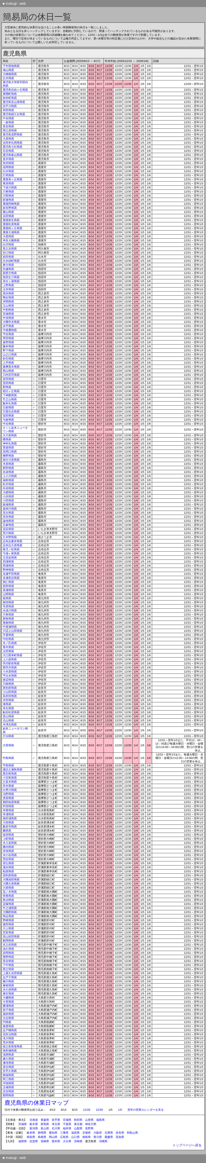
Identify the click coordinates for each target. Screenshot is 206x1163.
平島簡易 (8, 765)
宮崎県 (78, 1141)
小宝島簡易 (10, 777)
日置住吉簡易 (11, 411)
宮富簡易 (8, 932)
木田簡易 (8, 700)
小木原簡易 (10, 671)
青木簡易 (8, 647)
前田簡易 (8, 256)
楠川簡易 (8, 981)
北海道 (34, 1119)
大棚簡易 (8, 997)
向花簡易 (8, 488)
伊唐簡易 (8, 810)
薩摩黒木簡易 (11, 366)
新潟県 (34, 1128)
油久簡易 (8, 948)
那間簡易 (8, 1095)
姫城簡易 (8, 504)
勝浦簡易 (8, 1005)
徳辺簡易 (8, 679)
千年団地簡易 (11, 66)
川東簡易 (8, 191)
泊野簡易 (8, 794)
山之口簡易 (10, 354)
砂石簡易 (8, 358)
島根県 (42, 1137)
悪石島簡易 (10, 773)
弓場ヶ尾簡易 (11, 553)
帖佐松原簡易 (11, 712)
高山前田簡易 (11, 936)
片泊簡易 (8, 736)
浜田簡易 (8, 216)
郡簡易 (7, 387)
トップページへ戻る (187, 1145)
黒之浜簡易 (10, 248)
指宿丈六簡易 (11, 277)
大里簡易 (8, 745)
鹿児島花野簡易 (12, 134)
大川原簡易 (10, 435)
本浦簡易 (8, 814)
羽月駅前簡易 (11, 663)
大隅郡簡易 (10, 912)
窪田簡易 (8, 383)
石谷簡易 (8, 150)
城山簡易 (8, 70)
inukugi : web (14, 3)
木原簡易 (8, 463)
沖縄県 (103, 1141)
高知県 (120, 1137)
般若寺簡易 (10, 826)
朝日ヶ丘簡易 (11, 391)
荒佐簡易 (8, 859)
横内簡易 (8, 847)
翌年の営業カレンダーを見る (145, 1109)
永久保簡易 (10, 989)
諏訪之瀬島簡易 (12, 769)
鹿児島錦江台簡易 (14, 114)
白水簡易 (8, 171)
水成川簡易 (10, 610)
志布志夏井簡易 (12, 541)
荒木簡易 (8, 1042)
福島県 (100, 1119)
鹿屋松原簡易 (11, 224)
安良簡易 (8, 516)
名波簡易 (8, 472)
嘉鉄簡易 (8, 1014)
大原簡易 (8, 138)
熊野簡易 (8, 956)
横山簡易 (8, 212)
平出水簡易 (10, 675)
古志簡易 (8, 1018)
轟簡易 (7, 830)
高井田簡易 (10, 696)
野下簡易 (8, 350)
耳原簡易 (8, 606)
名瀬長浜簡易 (11, 577)
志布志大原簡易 (12, 545)
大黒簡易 (8, 236)
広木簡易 (8, 78)
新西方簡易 (10, 273)
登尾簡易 (8, 895)
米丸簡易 (8, 708)
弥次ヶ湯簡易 (11, 281)
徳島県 (86, 1137)
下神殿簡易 (10, 395)
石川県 (56, 1128)
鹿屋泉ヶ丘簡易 (12, 179)
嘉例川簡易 (10, 508)
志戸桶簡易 (10, 1030)
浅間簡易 (8, 1054)
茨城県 (22, 1124)
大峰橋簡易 (10, 74)
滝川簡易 (8, 1038)
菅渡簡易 (8, 447)
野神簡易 (8, 569)
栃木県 (34, 1124)
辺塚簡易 (8, 904)
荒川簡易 (8, 533)
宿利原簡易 (10, 875)
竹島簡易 (8, 758)
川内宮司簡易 (11, 374)
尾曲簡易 (8, 622)
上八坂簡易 (10, 659)
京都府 (86, 1132)
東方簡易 (8, 264)
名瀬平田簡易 (11, 573)
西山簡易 (8, 370)
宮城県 (67, 1119)
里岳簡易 (8, 126)
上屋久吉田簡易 (12, 973)
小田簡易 (8, 500)
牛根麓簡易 (10, 330)
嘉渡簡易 (8, 1026)
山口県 (75, 1137)
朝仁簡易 (8, 582)
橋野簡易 (8, 455)
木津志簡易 (10, 724)
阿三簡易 (8, 1079)
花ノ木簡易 (10, 891)
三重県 (64, 1132)
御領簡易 (8, 602)
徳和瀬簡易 (10, 1050)
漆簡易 (7, 704)
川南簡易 (8, 683)
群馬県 (45, 1124)
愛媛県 (109, 1137)
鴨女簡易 (8, 297)
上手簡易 (8, 362)
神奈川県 (90, 1124)
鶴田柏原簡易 (11, 802)
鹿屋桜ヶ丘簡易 (12, 228)
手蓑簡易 (8, 634)
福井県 (67, 1128)
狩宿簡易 (8, 806)
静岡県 (42, 1132)
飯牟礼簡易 (10, 403)
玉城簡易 (8, 1087)
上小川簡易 (10, 476)
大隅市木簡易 (11, 321)
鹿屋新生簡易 (11, 220)
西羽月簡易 (10, 667)
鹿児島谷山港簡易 (14, 102)
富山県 (45, 1128)
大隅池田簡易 (11, 879)
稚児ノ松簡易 (11, 549)
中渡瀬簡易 (10, 626)
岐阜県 (31, 1132)
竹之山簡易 (10, 399)
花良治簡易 (10, 1034)
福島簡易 (8, 480)
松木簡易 (8, 484)
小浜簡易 (8, 496)
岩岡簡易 (8, 952)
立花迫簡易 (10, 557)
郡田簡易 (8, 467)
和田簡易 (8, 110)
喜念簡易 (8, 1066)
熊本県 (56, 1141)
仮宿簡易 (8, 834)
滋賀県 (75, 1132)
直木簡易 (8, 159)
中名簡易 (8, 118)
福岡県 (22, 1141)
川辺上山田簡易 (12, 630)
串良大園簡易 (11, 240)
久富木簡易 (10, 781)
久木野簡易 (10, 537)
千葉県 (67, 1124)
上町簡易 (8, 838)
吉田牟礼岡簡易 (12, 142)
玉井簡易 (8, 289)
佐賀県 (34, 1141)
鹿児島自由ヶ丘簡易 (15, 89)
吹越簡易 (8, 269)
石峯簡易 (8, 525)
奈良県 (120, 1132)
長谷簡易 (8, 961)
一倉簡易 (8, 122)
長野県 (89, 1128)
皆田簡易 (8, 379)
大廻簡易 (8, 492)
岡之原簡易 (10, 130)
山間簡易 (8, 594)
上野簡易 (8, 285)
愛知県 (53, 1132)
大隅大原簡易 (11, 883)
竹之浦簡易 (10, 908)
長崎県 (45, 1141)
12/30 (99, 1109)
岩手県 (56, 1119)
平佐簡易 (8, 334)
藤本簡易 (8, 346)
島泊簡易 (8, 899)
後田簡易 (8, 924)
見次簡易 (8, 512)
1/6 (120, 1109)
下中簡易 (8, 965)
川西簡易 (8, 195)
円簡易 (7, 1022)
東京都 (78, 1124)
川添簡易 (8, 822)
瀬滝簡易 (8, 1062)
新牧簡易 (8, 618)
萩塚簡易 (8, 199)
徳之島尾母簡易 (12, 1046)
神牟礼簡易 (10, 443)
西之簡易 (8, 969)
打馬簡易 (8, 175)
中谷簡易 (8, 423)
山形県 (89, 1119)
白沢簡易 (8, 244)
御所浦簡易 (10, 818)
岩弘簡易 (8, 863)
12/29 (86, 1109)
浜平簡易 (8, 326)
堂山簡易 (8, 716)
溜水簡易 (8, 867)
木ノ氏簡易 (10, 643)
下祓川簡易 (10, 187)
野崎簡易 (8, 920)
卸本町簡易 (10, 97)
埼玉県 (56, 1124)
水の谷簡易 (10, 855)
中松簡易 (8, 639)
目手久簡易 (10, 1071)
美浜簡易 (8, 293)
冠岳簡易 (8, 529)
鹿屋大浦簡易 (11, 232)
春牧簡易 (8, 985)
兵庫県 (109, 1132)
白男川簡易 (10, 789)
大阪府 (97, 1132)
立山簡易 (8, 305)
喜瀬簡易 (8, 590)
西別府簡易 (10, 687)
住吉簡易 (8, 1091)
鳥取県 (31, 1137)
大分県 (67, 1141)
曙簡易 (7, 439)
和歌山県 (132, 1132)
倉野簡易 (8, 342)
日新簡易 (8, 407)
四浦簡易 (8, 561)
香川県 (97, 1137)
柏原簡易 (8, 871)
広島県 (64, 1137)
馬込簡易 (8, 916)
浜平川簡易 (10, 106)
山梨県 (78, 1128)
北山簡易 (8, 720)
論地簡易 (8, 520)
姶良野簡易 (10, 207)
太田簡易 (8, 651)
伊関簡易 (8, 301)
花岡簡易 (8, 167)
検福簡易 (8, 1075)
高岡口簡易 (10, 451)
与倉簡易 (8, 419)
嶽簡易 (7, 598)
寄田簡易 (8, 338)
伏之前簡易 (10, 944)
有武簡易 (8, 163)
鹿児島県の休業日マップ (36, 1103)
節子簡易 (8, 1009)
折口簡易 (8, 252)
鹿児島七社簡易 (12, 146)
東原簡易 (8, 183)
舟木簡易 (8, 785)
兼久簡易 (8, 1058)
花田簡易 (8, 415)
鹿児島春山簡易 (12, 154)
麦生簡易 (8, 993)
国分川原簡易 (11, 459)
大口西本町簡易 (12, 655)
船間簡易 (8, 940)
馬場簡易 (8, 565)
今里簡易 (8, 1001)
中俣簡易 (8, 317)
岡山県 (53, 1137)
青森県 (45, 1119)
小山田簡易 (10, 692)
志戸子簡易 (10, 977)
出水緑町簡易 (11, 260)
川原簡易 (8, 887)
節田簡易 (8, 586)
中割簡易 (8, 309)
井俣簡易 (8, 851)
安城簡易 (8, 313)
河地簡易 (8, 1083)
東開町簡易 (10, 93)
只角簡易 (8, 614)
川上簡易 (8, 928)
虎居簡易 (8, 798)
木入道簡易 (10, 842)
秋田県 (78, 1119)
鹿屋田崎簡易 (11, 203)
